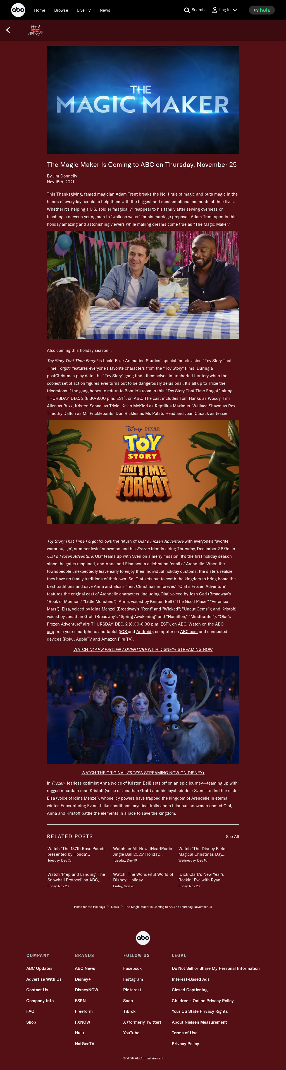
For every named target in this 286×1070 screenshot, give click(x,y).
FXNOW (82, 1022)
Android (143, 631)
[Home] (39, 10)
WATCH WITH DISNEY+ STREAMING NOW (143, 649)
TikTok (129, 1011)
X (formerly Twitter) (142, 1022)
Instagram (133, 979)
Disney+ (83, 979)
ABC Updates (40, 968)
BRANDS (84, 955)
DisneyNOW (86, 990)
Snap (128, 1001)
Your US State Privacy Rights (199, 1011)
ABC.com (189, 631)
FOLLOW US (136, 955)
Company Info (40, 1001)
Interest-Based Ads (190, 979)
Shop (31, 1022)
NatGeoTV (84, 1044)
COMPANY (38, 955)
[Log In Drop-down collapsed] (224, 10)
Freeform (84, 1011)
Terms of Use (184, 1033)
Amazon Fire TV (116, 639)
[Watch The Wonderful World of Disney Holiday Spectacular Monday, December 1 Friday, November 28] (143, 878)
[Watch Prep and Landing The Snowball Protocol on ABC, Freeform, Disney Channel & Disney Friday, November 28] (77, 878)
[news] (105, 10)
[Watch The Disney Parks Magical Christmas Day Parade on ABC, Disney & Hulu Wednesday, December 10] (208, 853)
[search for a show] (194, 10)
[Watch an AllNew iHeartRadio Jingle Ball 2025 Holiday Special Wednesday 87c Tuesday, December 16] (143, 853)
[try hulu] (262, 10)
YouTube (131, 1033)
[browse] (61, 10)
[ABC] (18, 11)
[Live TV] (84, 10)
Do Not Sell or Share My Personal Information (215, 968)
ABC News (85, 968)
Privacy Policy (185, 1044)
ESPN (80, 1001)
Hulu (79, 1033)
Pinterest (132, 990)
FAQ (31, 1011)
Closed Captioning (189, 990)
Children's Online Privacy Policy (202, 1001)
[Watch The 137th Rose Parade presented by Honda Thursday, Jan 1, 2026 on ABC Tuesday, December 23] (77, 853)
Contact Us (38, 990)
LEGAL (178, 955)
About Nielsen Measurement (199, 1022)
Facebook (132, 968)
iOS (124, 631)
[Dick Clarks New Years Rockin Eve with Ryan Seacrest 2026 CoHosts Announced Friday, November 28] (208, 878)
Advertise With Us (44, 979)
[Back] (8, 30)
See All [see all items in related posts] (232, 836)
